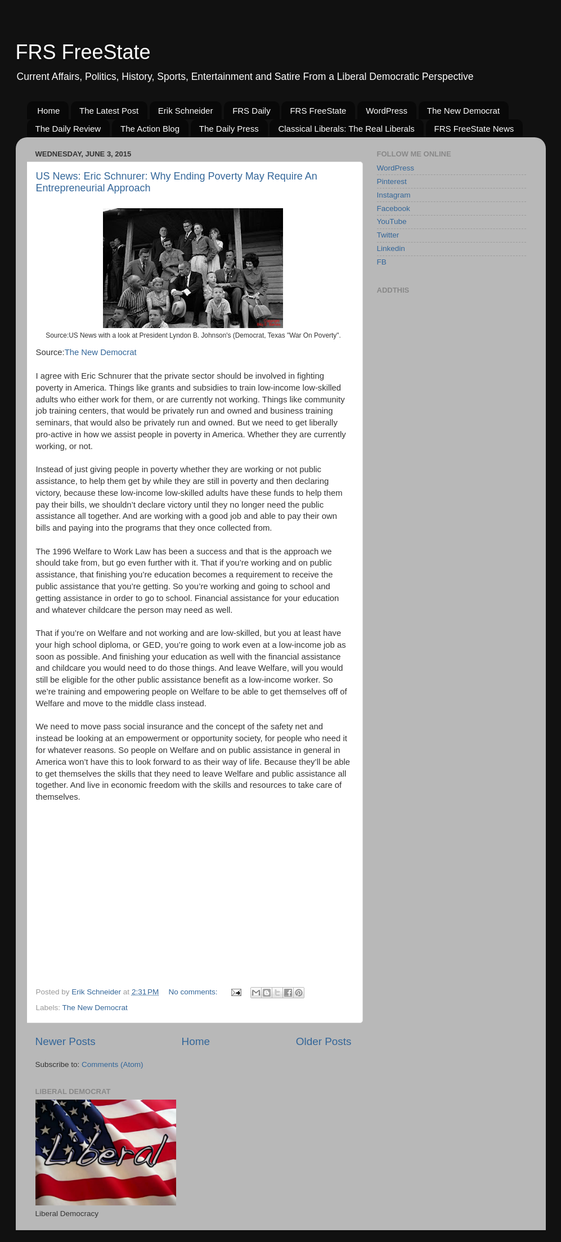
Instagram (394, 195)
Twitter (388, 235)
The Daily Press (229, 128)
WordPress (386, 110)
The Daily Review (68, 128)
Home (48, 110)
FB (382, 262)
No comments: (194, 992)
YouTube (392, 221)
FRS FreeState (83, 52)
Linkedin (391, 248)
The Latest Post (108, 110)
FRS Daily (251, 110)
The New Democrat (463, 110)
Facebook (393, 208)
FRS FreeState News (474, 128)
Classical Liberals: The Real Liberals (346, 128)
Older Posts (324, 1041)
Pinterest (392, 181)
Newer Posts (65, 1041)
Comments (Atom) (112, 1064)
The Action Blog (149, 128)
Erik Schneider (185, 110)
